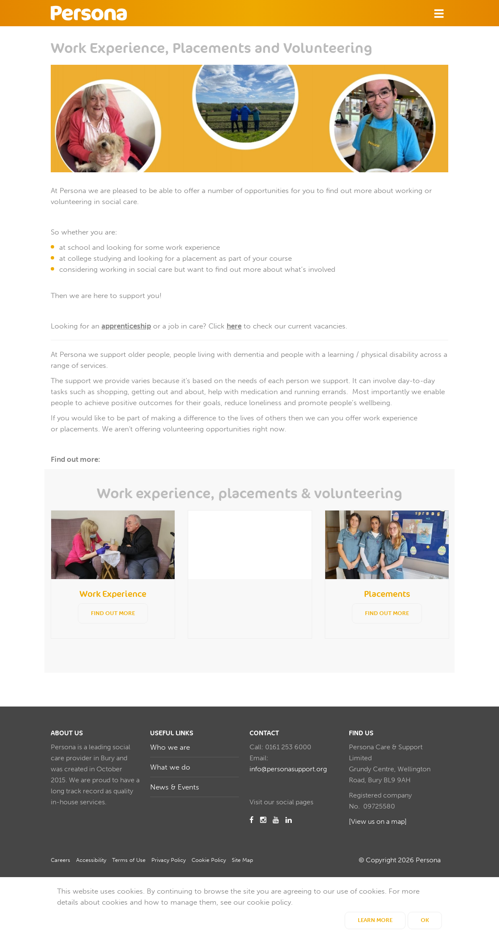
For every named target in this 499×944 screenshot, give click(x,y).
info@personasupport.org (288, 769)
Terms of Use (128, 860)
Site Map (242, 860)
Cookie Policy (209, 860)
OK (425, 920)
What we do (170, 767)
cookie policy (269, 902)
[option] (112, 574)
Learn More (375, 920)
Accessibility (91, 860)
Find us (361, 733)
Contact (264, 733)
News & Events (174, 787)
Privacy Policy (168, 860)
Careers (60, 860)
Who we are (170, 747)
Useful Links (171, 733)
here (234, 326)
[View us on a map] (378, 821)
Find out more (113, 613)
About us (67, 733)
